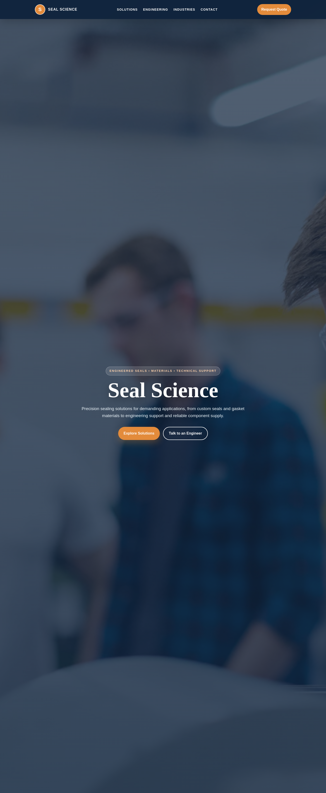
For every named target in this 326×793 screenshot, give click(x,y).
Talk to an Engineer (185, 433)
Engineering (155, 9)
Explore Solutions (139, 433)
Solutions (127, 9)
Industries (184, 9)
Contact (209, 9)
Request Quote (274, 9)
